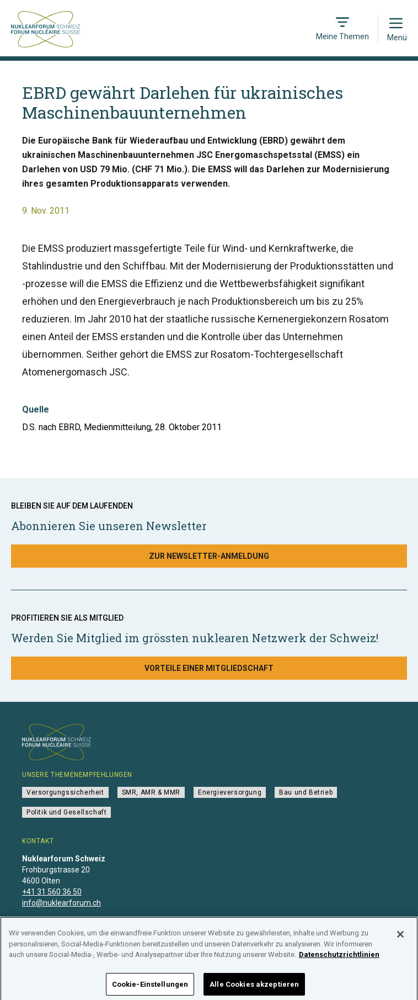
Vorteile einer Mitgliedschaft (209, 668)
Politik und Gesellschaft (66, 812)
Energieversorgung (229, 792)
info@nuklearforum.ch (61, 902)
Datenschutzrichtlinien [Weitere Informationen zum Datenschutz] (339, 959)
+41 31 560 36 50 (52, 891)
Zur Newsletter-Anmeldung (209, 556)
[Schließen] (400, 939)
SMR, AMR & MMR (151, 792)
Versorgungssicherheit (65, 792)
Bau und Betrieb (306, 792)
